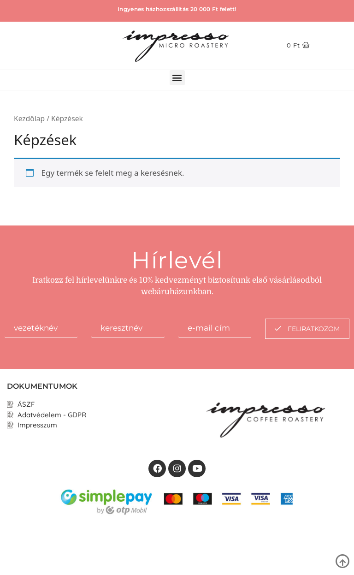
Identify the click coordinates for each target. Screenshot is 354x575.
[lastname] (127, 328)
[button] (177, 77)
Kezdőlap (29, 118)
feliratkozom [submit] (307, 329)
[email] (214, 328)
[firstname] (41, 328)
